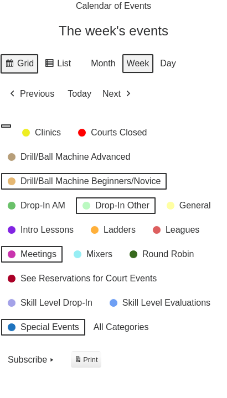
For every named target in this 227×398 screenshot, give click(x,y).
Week (138, 64)
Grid (19, 65)
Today (79, 94)
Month (103, 64)
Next (117, 94)
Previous (31, 94)
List (57, 65)
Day (168, 64)
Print (85, 361)
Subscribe (32, 359)
